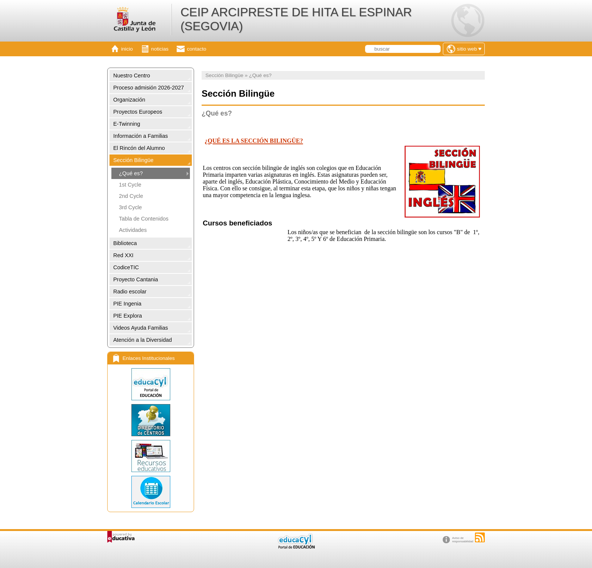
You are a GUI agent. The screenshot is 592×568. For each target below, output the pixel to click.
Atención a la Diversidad (142, 340)
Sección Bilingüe (133, 160)
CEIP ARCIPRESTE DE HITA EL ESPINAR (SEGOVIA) (296, 19)
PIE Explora (127, 316)
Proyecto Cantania (135, 279)
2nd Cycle (131, 196)
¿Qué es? (131, 173)
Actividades (133, 230)
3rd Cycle (130, 207)
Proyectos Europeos (137, 112)
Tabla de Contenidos (143, 219)
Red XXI (123, 255)
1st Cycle (130, 185)
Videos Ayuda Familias (140, 328)
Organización (129, 100)
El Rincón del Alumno (139, 148)
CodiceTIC (126, 267)
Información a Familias (140, 136)
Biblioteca (125, 243)
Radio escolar (129, 292)
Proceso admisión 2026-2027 (148, 88)
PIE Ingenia (127, 304)
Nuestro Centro (131, 76)
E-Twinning (126, 124)
